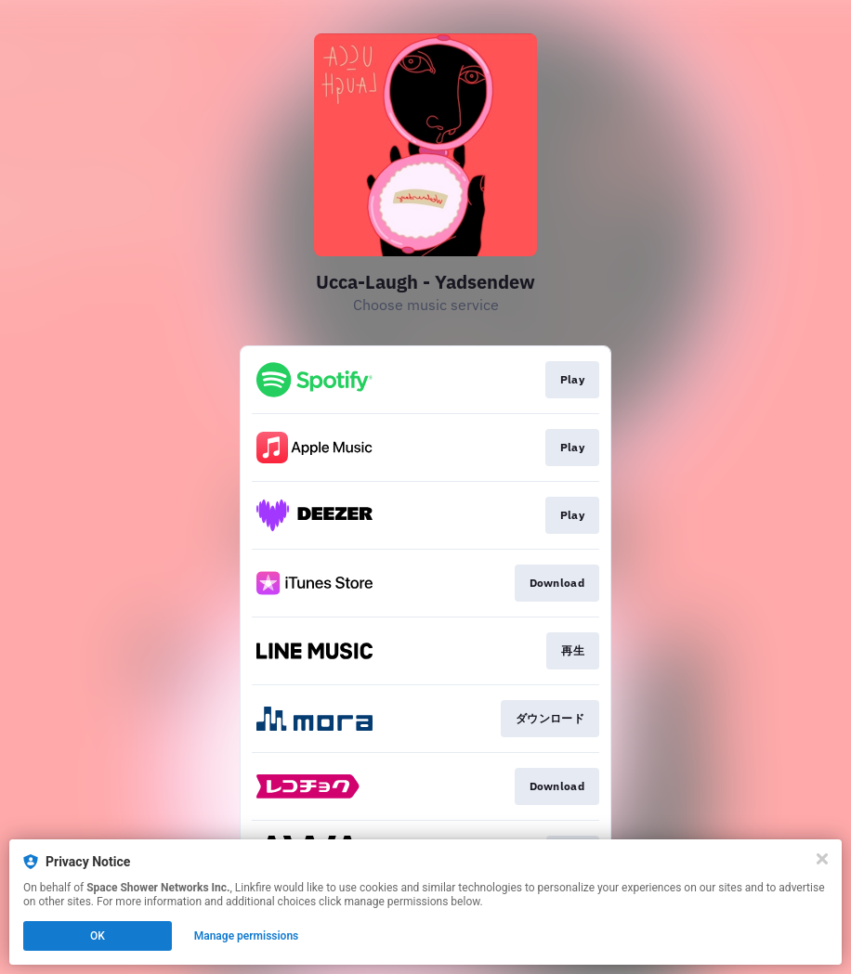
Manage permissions (246, 935)
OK (97, 935)
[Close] (822, 859)
